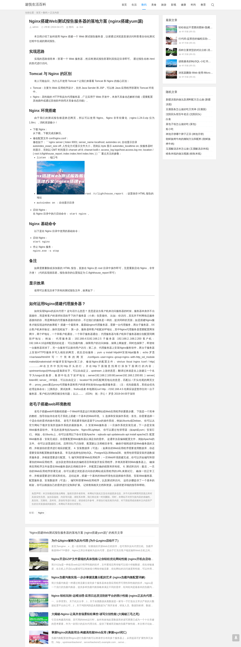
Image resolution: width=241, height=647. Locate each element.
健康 (183, 4)
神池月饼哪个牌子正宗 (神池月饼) (185, 134)
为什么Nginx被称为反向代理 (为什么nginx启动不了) (85, 540)
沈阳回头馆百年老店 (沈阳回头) (183, 114)
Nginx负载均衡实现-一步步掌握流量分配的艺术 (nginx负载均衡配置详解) (98, 577)
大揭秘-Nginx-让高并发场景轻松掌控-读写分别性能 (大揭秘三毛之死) (95, 614)
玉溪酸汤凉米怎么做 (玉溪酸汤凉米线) (187, 148)
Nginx (41, 512)
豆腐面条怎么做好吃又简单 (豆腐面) (186, 109)
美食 (153, 4)
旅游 (163, 4)
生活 (134, 4)
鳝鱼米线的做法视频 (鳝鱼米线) (183, 153)
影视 (173, 4)
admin (35, 27)
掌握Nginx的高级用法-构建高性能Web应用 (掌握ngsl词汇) (89, 632)
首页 (124, 4)
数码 (144, 4)
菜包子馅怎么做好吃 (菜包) (181, 124)
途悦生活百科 (35, 5)
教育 (203, 4)
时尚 (193, 4)
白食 (168, 119)
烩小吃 (169, 129)
